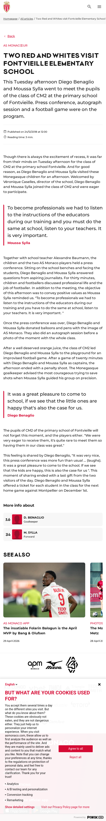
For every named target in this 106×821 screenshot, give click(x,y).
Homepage (10, 18)
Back (9, 36)
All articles (26, 18)
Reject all (75, 757)
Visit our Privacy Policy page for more (65, 807)
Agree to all (75, 748)
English (11, 684)
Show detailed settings (20, 807)
